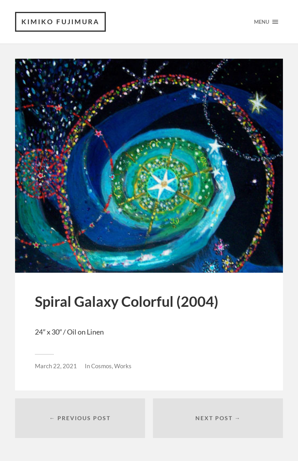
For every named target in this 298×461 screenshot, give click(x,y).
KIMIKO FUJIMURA (60, 21)
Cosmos (101, 365)
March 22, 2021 (56, 365)
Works (123, 365)
